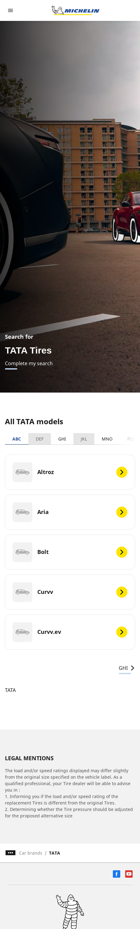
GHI (62, 439)
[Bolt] (70, 552)
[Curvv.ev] (70, 632)
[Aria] (70, 512)
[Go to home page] (75, 10)
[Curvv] (70, 592)
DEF (39, 439)
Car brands (30, 853)
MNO (107, 439)
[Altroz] (70, 472)
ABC (16, 439)
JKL (84, 439)
